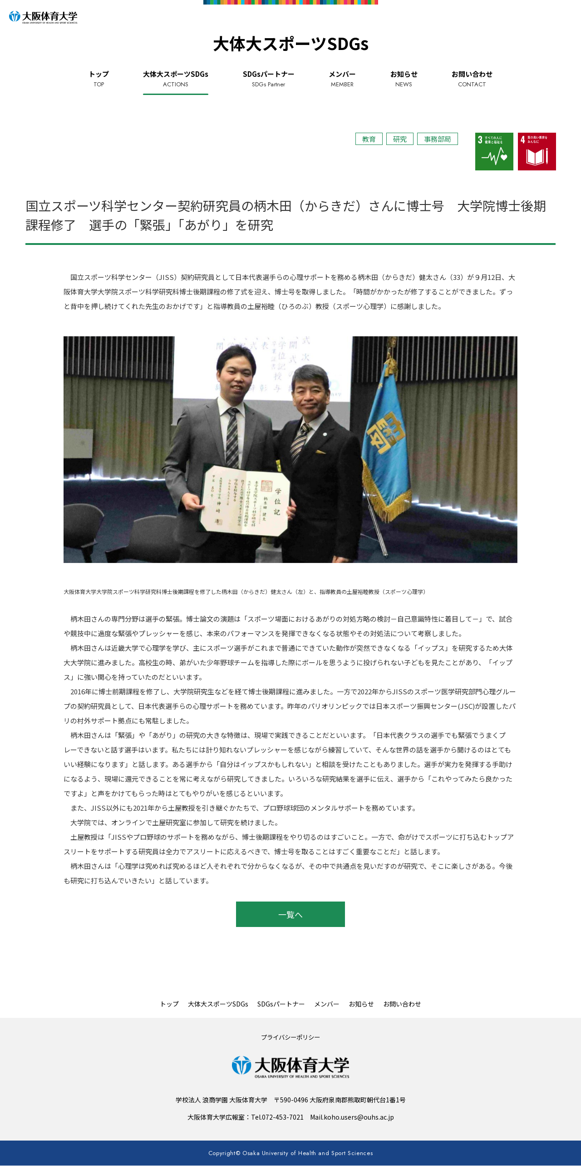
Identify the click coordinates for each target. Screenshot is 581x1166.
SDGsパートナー (269, 79)
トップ (99, 79)
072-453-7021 (283, 1116)
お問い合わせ (472, 79)
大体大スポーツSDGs (175, 79)
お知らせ (404, 79)
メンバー (342, 79)
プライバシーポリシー (290, 1036)
